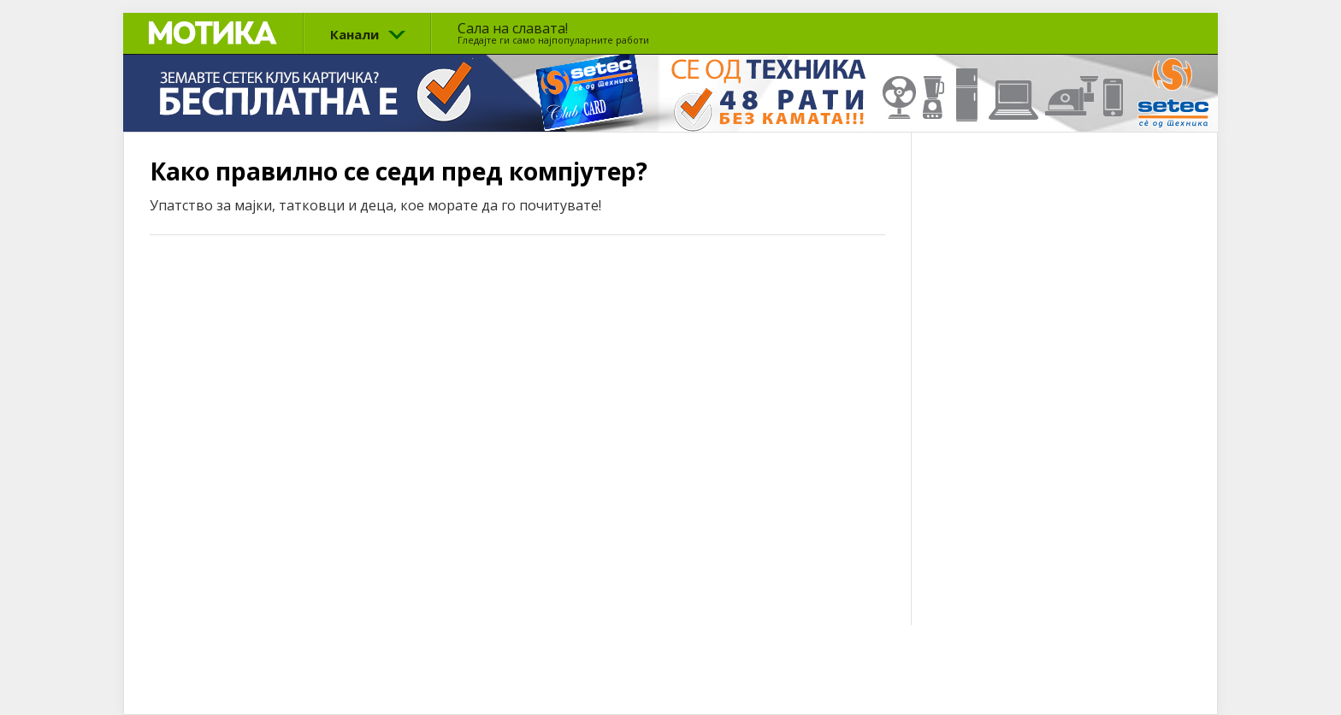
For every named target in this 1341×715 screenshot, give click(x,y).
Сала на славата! (553, 32)
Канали (354, 34)
